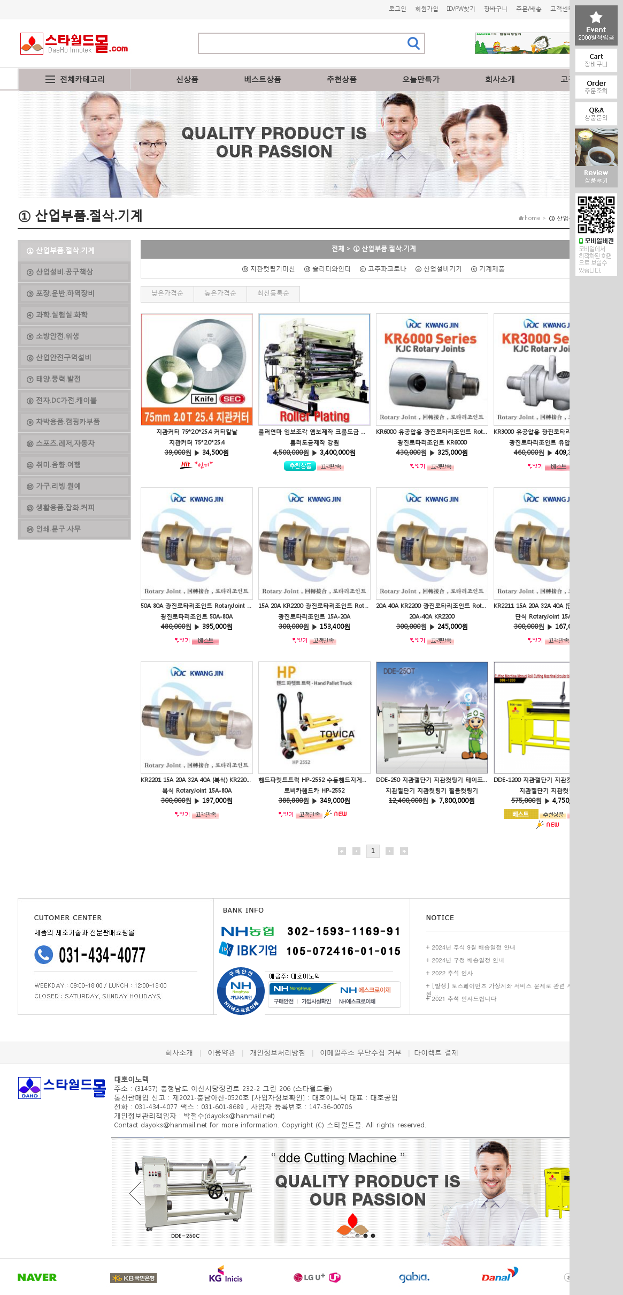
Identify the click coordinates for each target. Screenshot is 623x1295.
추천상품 (342, 79)
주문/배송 (529, 8)
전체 (338, 248)
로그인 (397, 8)
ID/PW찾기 (461, 8)
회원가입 (427, 8)
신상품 (187, 79)
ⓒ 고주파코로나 (386, 269)
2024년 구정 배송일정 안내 (468, 960)
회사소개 (500, 79)
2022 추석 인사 (452, 973)
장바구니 (495, 8)
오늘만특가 (421, 79)
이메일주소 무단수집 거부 (361, 1052)
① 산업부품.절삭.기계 (384, 248)
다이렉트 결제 (436, 1052)
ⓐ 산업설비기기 (441, 269)
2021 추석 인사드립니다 (464, 999)
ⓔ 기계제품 (491, 269)
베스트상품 (262, 79)
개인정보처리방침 (277, 1052)
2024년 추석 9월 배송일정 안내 (474, 947)
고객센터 (562, 8)
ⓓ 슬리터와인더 (330, 269)
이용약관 (221, 1052)
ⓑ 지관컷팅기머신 (272, 269)
